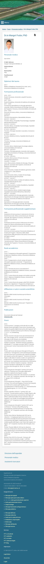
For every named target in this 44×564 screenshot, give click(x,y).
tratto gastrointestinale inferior (13, 502)
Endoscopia (8, 522)
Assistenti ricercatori (12, 462)
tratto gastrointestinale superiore (20, 500)
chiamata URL (8, 317)
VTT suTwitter (8, 538)
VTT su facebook (8, 534)
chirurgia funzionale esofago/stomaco (15, 507)
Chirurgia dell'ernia (10, 513)
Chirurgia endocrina (10, 515)
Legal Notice (7, 554)
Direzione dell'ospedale (13, 453)
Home (4, 29)
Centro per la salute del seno (13, 517)
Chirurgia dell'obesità (11, 524)
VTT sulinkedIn (8, 536)
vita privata (7, 558)
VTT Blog (6, 543)
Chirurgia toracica (10, 526)
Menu (6, 23)
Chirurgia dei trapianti (11, 495)
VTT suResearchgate (9, 540)
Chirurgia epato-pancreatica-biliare (14, 497)
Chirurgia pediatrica (10, 509)
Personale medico (11, 457)
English (36, 2)
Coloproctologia (9, 504)
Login (5, 561)
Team (9, 29)
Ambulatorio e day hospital (12, 519)
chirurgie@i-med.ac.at (14, 488)
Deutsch (30, 2)
